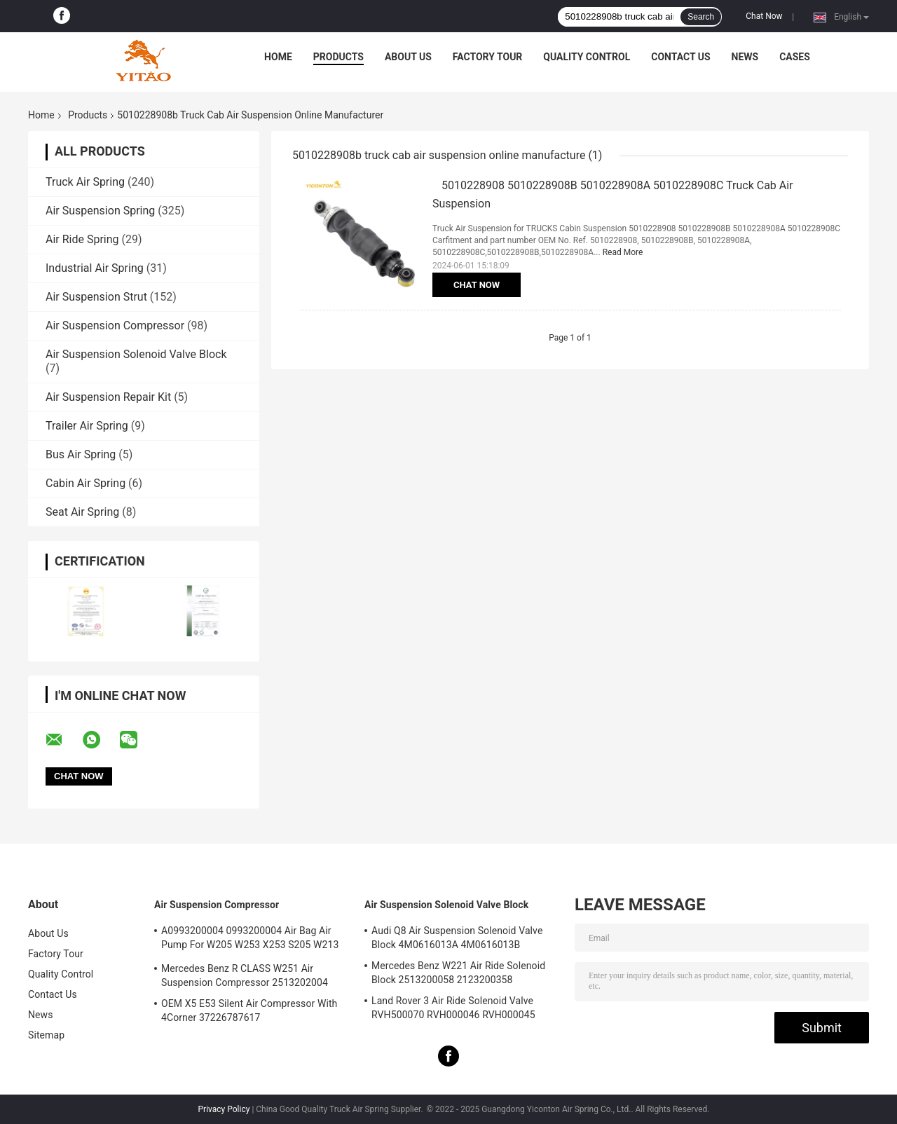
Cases (794, 56)
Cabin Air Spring (85, 483)
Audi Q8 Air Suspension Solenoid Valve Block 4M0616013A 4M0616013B (456, 937)
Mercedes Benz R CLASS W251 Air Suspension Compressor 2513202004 (244, 975)
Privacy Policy (224, 1109)
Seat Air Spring (82, 512)
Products (338, 56)
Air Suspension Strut (96, 296)
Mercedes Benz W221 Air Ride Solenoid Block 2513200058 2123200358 (458, 972)
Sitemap (46, 1035)
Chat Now (764, 16)
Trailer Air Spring (87, 425)
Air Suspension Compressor (115, 325)
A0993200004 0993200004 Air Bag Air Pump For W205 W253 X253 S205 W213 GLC (250, 939)
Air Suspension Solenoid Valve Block (136, 354)
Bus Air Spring (81, 454)
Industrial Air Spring (95, 268)
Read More (623, 252)
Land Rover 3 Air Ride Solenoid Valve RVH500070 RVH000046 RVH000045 (453, 1007)
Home (278, 56)
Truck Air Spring (85, 182)
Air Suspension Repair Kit (108, 397)
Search (700, 17)
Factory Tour (488, 56)
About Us (408, 56)
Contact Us (680, 56)
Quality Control (586, 56)
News (745, 56)
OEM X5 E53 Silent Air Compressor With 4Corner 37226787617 (249, 1010)
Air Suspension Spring (100, 210)
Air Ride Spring (82, 239)
